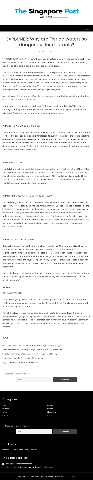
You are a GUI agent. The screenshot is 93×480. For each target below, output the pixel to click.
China (4, 412)
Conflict (5, 415)
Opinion (50, 405)
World (49, 415)
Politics (50, 409)
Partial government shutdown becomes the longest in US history (29, 354)
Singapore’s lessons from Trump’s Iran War (20, 362)
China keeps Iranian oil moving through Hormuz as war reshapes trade (32, 349)
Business (6, 409)
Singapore (51, 412)
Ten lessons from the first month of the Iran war (22, 358)
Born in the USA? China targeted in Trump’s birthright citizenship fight (31, 345)
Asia (4, 405)
